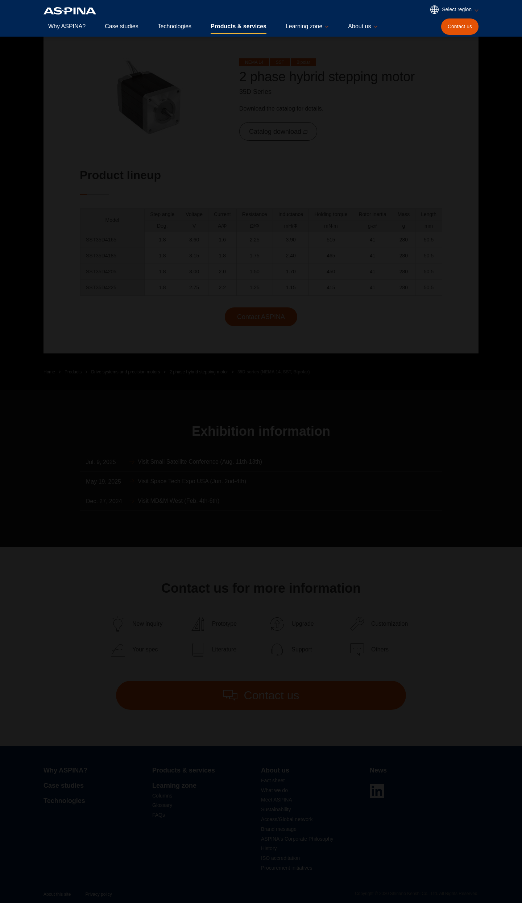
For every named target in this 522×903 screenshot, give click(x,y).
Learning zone (174, 785)
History (269, 848)
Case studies (121, 26)
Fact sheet (273, 780)
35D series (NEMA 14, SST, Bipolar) (273, 371)
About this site (57, 894)
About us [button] (359, 26)
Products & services (238, 26)
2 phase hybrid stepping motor (198, 371)
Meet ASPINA (276, 800)
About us (275, 770)
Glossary (162, 805)
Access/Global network (286, 819)
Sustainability (276, 809)
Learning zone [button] (304, 26)
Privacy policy (98, 894)
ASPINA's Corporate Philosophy (297, 839)
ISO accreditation (280, 858)
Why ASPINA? (67, 26)
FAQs (158, 815)
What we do (274, 790)
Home (49, 371)
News (378, 770)
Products (73, 371)
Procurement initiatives (286, 868)
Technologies (174, 26)
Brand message (279, 829)
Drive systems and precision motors (125, 371)
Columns (162, 796)
